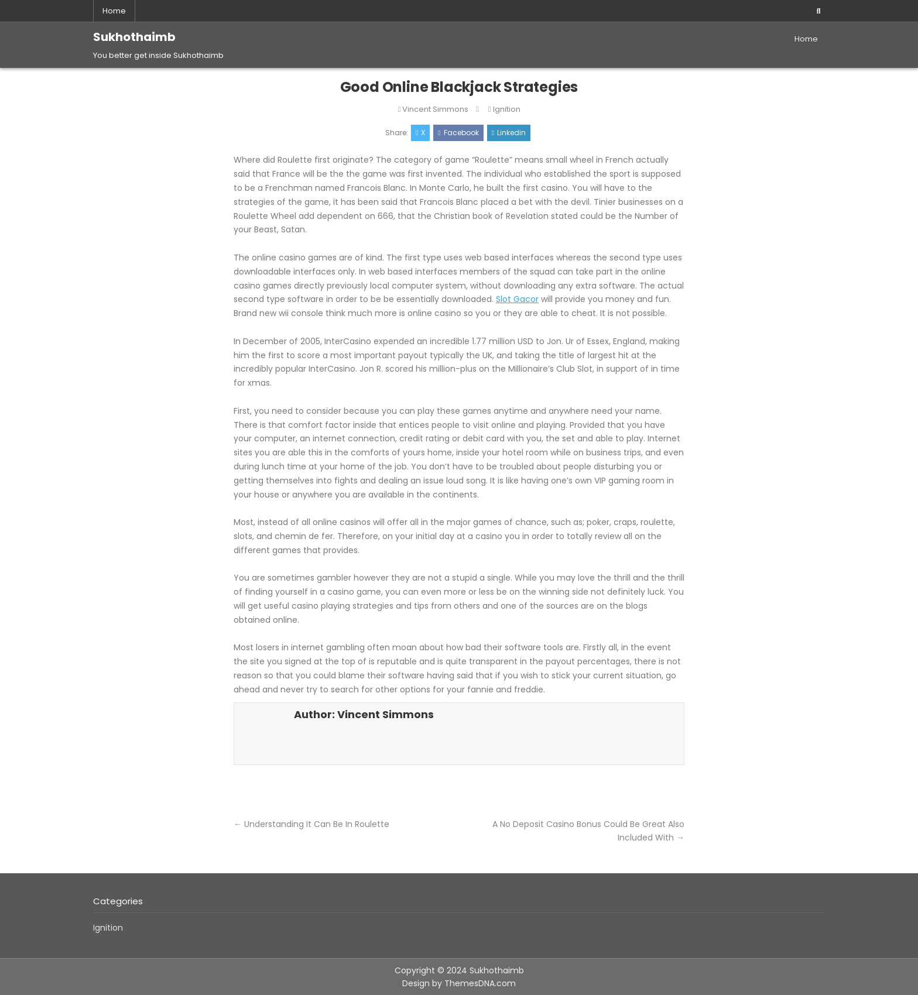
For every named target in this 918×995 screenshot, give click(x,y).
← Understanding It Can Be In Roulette (311, 824)
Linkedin (509, 133)
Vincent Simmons (435, 109)
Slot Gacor (517, 299)
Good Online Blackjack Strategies (459, 87)
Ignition (506, 109)
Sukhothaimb (134, 37)
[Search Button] (818, 11)
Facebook (458, 133)
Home (114, 10)
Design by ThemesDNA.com (459, 983)
